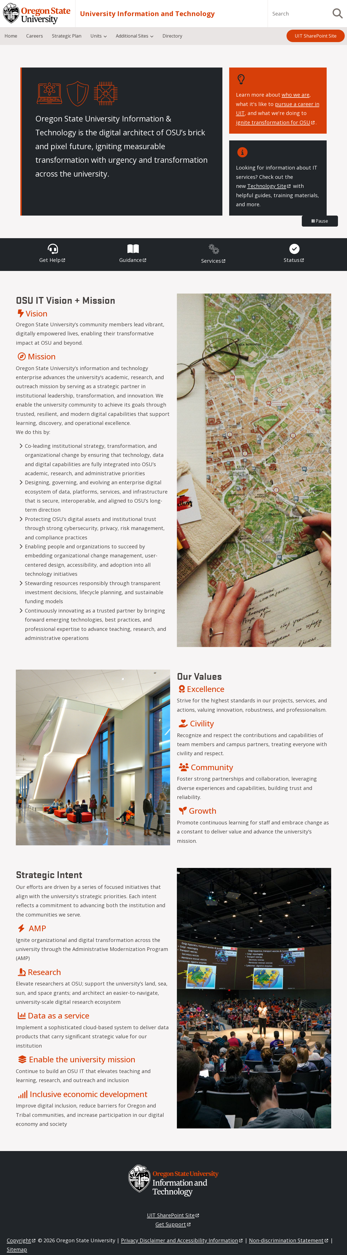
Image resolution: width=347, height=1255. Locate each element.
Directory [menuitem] (172, 36)
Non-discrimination (289, 1240)
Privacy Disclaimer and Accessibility (182, 1240)
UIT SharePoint (173, 1215)
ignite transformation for (276, 122)
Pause (320, 221)
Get (52, 260)
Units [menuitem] (96, 36)
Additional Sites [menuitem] (132, 36)
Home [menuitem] (11, 36)
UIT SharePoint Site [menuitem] (316, 36)
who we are (295, 94)
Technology (269, 186)
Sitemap (17, 1249)
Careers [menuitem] (34, 36)
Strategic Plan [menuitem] (66, 36)
